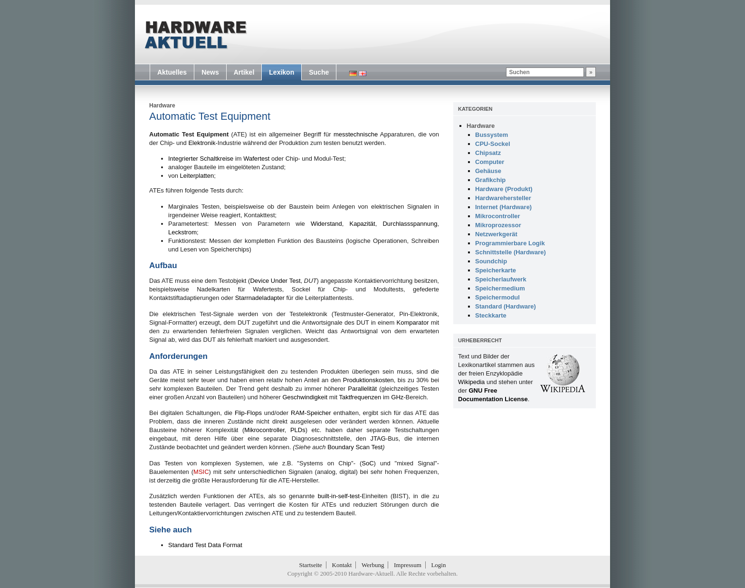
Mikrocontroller (264, 430)
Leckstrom (182, 232)
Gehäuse (488, 170)
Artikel (244, 72)
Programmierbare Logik (510, 243)
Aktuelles (172, 72)
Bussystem (491, 134)
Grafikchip (490, 179)
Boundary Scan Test (354, 447)
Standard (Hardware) (505, 306)
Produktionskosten (368, 380)
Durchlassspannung (409, 223)
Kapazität (362, 223)
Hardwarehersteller (503, 198)
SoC (367, 463)
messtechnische (356, 134)
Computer (489, 161)
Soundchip (491, 261)
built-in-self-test (339, 496)
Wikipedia (471, 382)
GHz (397, 397)
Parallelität (362, 388)
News (210, 72)
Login (438, 565)
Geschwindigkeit (304, 397)
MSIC (201, 471)
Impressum (407, 565)
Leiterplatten (197, 175)
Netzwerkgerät (496, 234)
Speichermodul (497, 297)
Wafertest (256, 158)
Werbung (373, 565)
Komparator (413, 322)
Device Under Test (275, 280)
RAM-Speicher (311, 412)
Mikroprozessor (498, 225)
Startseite (310, 565)
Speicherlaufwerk (500, 279)
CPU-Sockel (492, 143)
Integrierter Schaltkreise (200, 158)
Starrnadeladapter (260, 297)
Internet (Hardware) (503, 207)
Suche (319, 72)
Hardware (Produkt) (504, 189)
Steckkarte (490, 315)
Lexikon (281, 72)
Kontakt (342, 565)
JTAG (378, 438)
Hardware (162, 105)
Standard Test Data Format (205, 545)
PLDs (298, 430)
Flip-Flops (248, 412)
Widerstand (326, 223)
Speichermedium (500, 288)
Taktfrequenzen (360, 397)
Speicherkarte (495, 270)
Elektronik (201, 142)
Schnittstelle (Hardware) (510, 252)
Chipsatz (488, 152)
